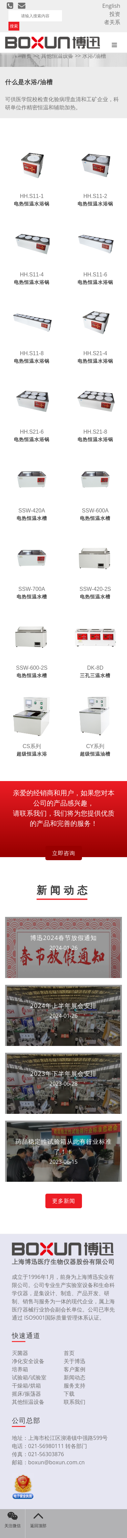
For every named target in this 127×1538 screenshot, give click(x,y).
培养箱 (20, 1369)
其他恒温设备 (57, 55)
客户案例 (74, 1369)
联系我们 (74, 1402)
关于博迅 (74, 1361)
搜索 (14, 26)
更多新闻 (63, 1201)
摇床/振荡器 (26, 1393)
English (111, 6)
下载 (69, 1393)
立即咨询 (63, 853)
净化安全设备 (28, 1361)
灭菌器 (20, 1353)
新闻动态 (74, 1377)
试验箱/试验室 (29, 1377)
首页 (26, 55)
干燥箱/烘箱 (26, 1385)
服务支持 (74, 1385)
